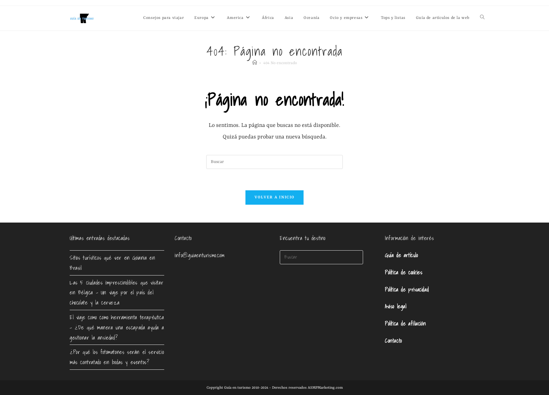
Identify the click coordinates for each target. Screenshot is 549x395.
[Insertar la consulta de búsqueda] (274, 162)
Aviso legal (395, 306)
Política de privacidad (407, 289)
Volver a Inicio (275, 197)
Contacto (393, 340)
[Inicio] (254, 63)
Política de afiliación (405, 323)
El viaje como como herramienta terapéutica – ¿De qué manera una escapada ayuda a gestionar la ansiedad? (117, 327)
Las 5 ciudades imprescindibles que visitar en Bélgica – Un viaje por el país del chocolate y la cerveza (116, 292)
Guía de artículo (401, 255)
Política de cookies (403, 272)
